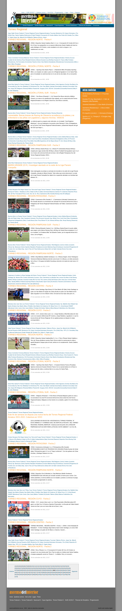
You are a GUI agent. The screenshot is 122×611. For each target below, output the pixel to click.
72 (23, 572)
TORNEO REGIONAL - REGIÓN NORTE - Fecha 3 (29, 335)
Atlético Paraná (32, 88)
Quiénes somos (41, 12)
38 (49, 568)
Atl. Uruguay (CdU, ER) (44, 88)
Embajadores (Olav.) (62, 138)
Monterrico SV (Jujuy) (62, 33)
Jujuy (9, 33)
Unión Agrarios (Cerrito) (62, 84)
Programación (59, 12)
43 (61, 568)
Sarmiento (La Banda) (49, 277)
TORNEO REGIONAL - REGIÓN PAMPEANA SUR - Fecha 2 (34, 225)
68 (69, 570)
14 (42, 566)
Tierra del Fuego (36, 189)
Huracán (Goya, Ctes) (60, 355)
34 (38, 568)
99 (36, 574)
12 (37, 566)
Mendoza (10, 304)
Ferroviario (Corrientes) (25, 62)
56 (38, 570)
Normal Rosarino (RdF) (15, 330)
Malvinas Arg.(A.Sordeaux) (55, 247)
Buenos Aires (12, 113)
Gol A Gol (50, 12)
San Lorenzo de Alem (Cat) (64, 277)
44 (64, 568)
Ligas (66, 12)
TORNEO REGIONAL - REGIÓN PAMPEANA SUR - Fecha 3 (34, 145)
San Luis (22, 304)
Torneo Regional (39, 25)
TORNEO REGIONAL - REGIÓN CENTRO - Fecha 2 (30, 522)
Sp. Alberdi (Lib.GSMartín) (25, 37)
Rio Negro (21, 189)
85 (56, 572)
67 (67, 570)
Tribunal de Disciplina (85, 25)
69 (16, 572)
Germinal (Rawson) (49, 191)
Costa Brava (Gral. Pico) (23, 141)
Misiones (26, 57)
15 (45, 566)
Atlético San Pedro (59, 35)
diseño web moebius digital (105, 608)
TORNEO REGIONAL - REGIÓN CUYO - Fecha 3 (29, 310)
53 (31, 570)
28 (23, 568)
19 (55, 566)
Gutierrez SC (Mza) (48, 306)
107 (62, 574)
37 (46, 568)
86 (59, 572)
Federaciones (18, 163)
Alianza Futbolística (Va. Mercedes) (64, 308)
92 (18, 574)
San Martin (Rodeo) (18, 492)
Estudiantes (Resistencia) (56, 62)
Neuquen (15, 189)
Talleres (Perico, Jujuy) (39, 37)
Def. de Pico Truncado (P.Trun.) (17, 193)
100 (39, 574)
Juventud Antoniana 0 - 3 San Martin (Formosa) (98, 104)
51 (26, 570)
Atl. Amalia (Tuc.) (70, 35)
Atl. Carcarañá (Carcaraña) (59, 88)
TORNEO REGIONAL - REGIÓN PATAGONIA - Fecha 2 (31, 444)
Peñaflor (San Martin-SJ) (35, 306)
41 (56, 568)
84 (54, 572)
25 (16, 568)
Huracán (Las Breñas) (47, 60)
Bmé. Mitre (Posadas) (14, 64)
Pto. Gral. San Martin (43, 86)
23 (65, 566)
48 (18, 570)
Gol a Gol (28, 597)
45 (67, 568)
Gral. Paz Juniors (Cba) (44, 279)
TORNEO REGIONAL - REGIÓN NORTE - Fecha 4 (29, 40)
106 (59, 574)
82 (49, 572)
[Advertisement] (43, 5)
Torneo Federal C (20, 33)
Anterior (11, 571)
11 (35, 566)
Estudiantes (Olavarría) (49, 138)
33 (36, 568)
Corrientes (15, 57)
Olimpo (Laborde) (18, 279)
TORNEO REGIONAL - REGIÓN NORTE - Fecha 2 (29, 547)
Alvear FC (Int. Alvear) (61, 141)
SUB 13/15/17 (30, 12)
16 (47, 566)
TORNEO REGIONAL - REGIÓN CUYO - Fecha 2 (29, 499)
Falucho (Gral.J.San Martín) (40, 62)
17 (50, 566)
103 (49, 574)
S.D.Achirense (32, 86)
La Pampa (19, 136)
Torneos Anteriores (71, 25)
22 (63, 566)
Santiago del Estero (31, 275)
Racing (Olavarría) (57, 113)
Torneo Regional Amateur (42, 33)
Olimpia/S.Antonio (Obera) (33, 60)
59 (46, 570)
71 (21, 572)
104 (52, 574)
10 (32, 566)
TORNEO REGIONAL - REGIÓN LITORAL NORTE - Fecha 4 (34, 66)
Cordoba (17, 275)
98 (33, 574)
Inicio (23, 12)
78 (38, 572)
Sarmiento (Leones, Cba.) (35, 277)
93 (21, 574)
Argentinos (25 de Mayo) (47, 141)
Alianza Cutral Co (21, 441)
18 (52, 566)
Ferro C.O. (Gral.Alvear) (61, 306)
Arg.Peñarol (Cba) (33, 281)
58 (44, 570)
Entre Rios (11, 84)
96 (28, 574)
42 (59, 568)
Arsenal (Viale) (71, 88)
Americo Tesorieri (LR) (59, 281)
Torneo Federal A (28, 25)
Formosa (21, 57)
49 (21, 570)
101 (42, 574)
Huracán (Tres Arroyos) (21, 138)
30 (28, 568)
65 (61, 570)
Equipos (77, 12)
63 (56, 570)
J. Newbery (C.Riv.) (24, 191)
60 (49, 570)
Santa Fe (17, 84)
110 (16, 576)
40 (54, 568)
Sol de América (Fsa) (19, 60)
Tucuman (53, 33)
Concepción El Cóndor (47, 35)
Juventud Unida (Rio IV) (30, 279)
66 (64, 570)
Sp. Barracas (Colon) (19, 247)
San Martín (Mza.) (22, 306)
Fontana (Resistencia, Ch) (19, 357)
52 (28, 570)
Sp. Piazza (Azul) (28, 143)
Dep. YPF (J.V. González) (67, 330)
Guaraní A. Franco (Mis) (61, 60)
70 (18, 572)
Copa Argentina (59, 25)
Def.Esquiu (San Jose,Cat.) (59, 279)
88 (64, 572)
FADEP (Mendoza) (13, 494)
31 (31, 568)
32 (33, 568)
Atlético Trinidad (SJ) (35, 308)
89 (67, 572)
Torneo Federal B (27, 600)
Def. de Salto (52, 249)
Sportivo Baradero (30, 247)
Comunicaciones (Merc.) (71, 62)
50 (23, 570)
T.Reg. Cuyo (28, 490)
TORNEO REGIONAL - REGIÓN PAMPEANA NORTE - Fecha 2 (35, 470)
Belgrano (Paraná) (22, 88)
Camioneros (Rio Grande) (47, 193)
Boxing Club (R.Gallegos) (62, 193)
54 (33, 570)
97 (31, 574)
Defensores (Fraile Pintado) (32, 35)
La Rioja (22, 275)
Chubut (10, 189)
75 (31, 572)
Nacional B (49, 25)
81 (46, 572)
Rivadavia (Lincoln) (41, 247)
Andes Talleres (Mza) (47, 308)
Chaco (10, 57)
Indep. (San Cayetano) (23, 218)
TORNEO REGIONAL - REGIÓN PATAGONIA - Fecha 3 (31, 196)
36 (44, 568)
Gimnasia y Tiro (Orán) (53, 330)
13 (40, 566)
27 (21, 568)
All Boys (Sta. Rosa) (60, 220)
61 (51, 570)
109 (69, 574)
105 (55, 574)
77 (36, 572)
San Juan (16, 304)
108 (65, 574)
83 (51, 572)
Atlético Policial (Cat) (22, 281)
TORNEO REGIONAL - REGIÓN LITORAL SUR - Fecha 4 (32, 93)
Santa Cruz (28, 189)
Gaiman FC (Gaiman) (61, 191)
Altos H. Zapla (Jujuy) (47, 332)
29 (26, 568)
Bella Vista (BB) (35, 141)
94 (23, 574)
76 (33, 572)
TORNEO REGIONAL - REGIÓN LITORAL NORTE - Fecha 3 (34, 361)
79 (41, 572)
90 (69, 572)
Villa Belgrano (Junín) (58, 245)
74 (28, 572)
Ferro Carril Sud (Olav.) (35, 138)
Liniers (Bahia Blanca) (64, 136)
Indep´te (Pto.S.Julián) (36, 191)
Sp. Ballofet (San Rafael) (68, 304)
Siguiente (74, 571)
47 (16, 570)
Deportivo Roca (72, 191)
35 (41, 568)
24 (68, 566)
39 (51, 568)
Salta (12, 33)
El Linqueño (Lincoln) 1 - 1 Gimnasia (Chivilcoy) (98, 113)
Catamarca (11, 275)
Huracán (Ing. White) (50, 218)
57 (41, 570)
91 (16, 574)
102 (46, 574)
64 (59, 570)
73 (26, 572)
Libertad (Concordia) (68, 86)
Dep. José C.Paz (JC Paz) (29, 249)
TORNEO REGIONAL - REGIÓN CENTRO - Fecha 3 (30, 286)
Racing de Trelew (13, 191)
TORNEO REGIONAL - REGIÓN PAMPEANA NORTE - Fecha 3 (35, 253)
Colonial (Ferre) (61, 249)
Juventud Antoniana (40, 330)
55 (36, 570)
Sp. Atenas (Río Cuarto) (21, 277)
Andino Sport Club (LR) (46, 281)
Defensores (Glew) (42, 249)
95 (26, 574)
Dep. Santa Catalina (18, 35)
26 (18, 568)
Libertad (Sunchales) (56, 86)
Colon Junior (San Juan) (22, 308)
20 (57, 566)
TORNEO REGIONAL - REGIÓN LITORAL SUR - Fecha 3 (32, 392)
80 (44, 572)
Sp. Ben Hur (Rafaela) (21, 86)
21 (60, 566)
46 (69, 568)
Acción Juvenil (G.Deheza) (19, 283)
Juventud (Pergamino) (70, 247)
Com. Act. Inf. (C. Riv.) (33, 193)
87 (61, 572)
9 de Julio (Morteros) (33, 283)
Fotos (71, 12)
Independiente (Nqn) (41, 439)
